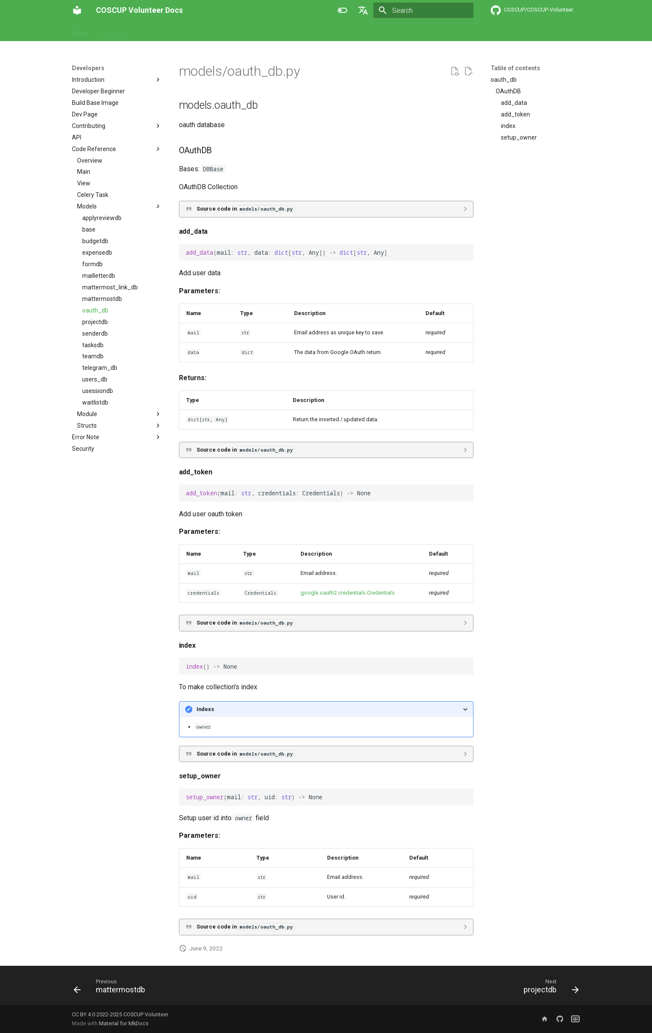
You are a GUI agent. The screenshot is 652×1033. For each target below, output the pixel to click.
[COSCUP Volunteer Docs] (77, 10)
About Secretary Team (233, 31)
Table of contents (515, 68)
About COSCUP (165, 31)
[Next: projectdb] (548, 988)
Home (80, 31)
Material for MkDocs (124, 1023)
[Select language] (363, 10)
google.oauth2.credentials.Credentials (348, 592)
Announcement (358, 31)
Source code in (245, 208)
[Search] (423, 10)
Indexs (205, 709)
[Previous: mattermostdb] (112, 988)
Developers (113, 31)
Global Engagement (300, 31)
